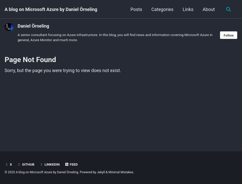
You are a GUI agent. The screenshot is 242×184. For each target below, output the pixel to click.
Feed (71, 164)
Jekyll (101, 172)
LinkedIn (49, 164)
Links (188, 9)
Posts (136, 9)
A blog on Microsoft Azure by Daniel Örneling (51, 9)
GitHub (25, 164)
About (209, 9)
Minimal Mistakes (120, 172)
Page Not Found (30, 59)
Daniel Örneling (33, 26)
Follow (229, 35)
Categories (162, 9)
